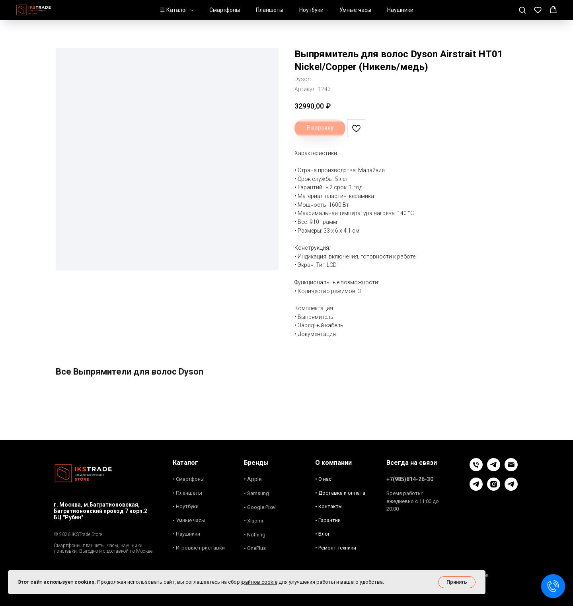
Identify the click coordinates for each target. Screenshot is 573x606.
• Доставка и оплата (340, 493)
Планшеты (269, 10)
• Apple (253, 479)
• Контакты (329, 506)
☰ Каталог (174, 10)
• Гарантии (328, 520)
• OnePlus (255, 548)
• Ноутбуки (186, 506)
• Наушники (186, 534)
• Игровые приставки (199, 548)
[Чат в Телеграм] (493, 469)
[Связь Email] (511, 469)
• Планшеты (187, 493)
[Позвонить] (476, 469)
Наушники (400, 10)
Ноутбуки (311, 10)
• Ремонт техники (335, 548)
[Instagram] (493, 488)
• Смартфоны (189, 479)
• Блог (322, 534)
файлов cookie (259, 582)
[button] (522, 10)
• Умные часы (189, 520)
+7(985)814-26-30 (409, 479)
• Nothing (254, 535)
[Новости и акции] (511, 488)
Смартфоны (224, 10)
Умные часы (355, 10)
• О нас (323, 479)
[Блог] (476, 488)
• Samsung (256, 493)
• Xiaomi (253, 521)
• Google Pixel (260, 507)
